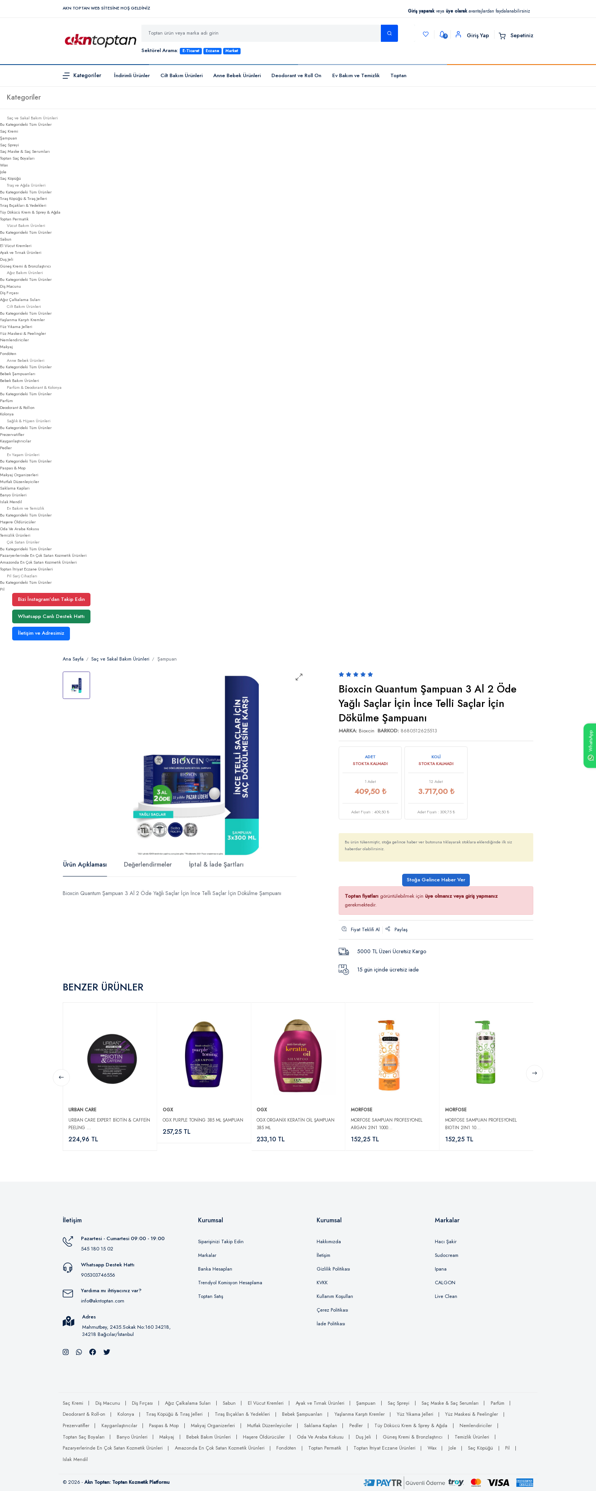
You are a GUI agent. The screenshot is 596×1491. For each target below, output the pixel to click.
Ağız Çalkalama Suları (20, 299)
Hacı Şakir (446, 1241)
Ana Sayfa (73, 659)
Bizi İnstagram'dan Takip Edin (51, 599)
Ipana (441, 1269)
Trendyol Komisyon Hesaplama (230, 1282)
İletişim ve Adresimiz (41, 633)
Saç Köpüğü (10, 178)
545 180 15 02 (97, 1248)
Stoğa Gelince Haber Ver (436, 879)
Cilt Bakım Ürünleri (181, 75)
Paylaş (396, 929)
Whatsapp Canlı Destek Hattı (51, 616)
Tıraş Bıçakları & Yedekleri (23, 205)
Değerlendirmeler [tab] (148, 864)
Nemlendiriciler (14, 340)
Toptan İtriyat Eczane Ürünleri (26, 569)
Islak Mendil (11, 502)
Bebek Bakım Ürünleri (19, 380)
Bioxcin (366, 730)
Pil (2, 589)
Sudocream (446, 1255)
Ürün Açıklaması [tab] (85, 864)
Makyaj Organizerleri (19, 475)
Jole (3, 172)
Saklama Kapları (15, 488)
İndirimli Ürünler (132, 75)
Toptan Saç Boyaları (17, 158)
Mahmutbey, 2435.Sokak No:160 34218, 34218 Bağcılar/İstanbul (126, 1330)
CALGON (445, 1282)
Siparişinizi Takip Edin (221, 1241)
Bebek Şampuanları (17, 374)
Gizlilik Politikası (333, 1269)
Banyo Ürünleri (13, 495)
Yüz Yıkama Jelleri (16, 326)
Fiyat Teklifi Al (361, 929)
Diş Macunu (10, 286)
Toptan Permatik (14, 219)
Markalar (207, 1255)
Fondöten (8, 353)
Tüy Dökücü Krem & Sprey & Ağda (30, 212)
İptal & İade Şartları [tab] (216, 864)
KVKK (322, 1282)
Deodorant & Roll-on (17, 407)
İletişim (323, 1255)
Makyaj (6, 347)
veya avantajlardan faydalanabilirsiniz (469, 11)
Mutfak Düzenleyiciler (19, 482)
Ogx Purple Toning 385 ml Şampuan (203, 1120)
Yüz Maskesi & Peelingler (23, 333)
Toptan (398, 75)
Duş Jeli (6, 259)
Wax (4, 165)
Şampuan (8, 138)
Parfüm (6, 401)
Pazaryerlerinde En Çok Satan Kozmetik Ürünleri (43, 555)
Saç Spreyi (9, 145)
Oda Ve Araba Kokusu (19, 529)
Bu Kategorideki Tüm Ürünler (26, 124)
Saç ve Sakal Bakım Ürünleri (120, 659)
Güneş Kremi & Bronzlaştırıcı (25, 266)
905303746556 (98, 1275)
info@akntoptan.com (102, 1300)
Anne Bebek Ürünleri (237, 75)
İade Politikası (331, 1323)
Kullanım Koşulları (335, 1296)
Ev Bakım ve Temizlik (356, 75)
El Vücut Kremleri (16, 245)
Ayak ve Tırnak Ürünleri (20, 252)
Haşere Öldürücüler (18, 522)
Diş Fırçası (9, 293)
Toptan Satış (210, 1296)
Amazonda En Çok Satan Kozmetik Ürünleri (38, 562)
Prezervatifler (12, 434)
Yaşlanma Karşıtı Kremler (22, 320)
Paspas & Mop (12, 468)
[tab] (76, 685)
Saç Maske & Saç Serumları (25, 151)
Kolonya (7, 414)
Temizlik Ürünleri (15, 535)
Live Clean (446, 1296)
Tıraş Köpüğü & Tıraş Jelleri (23, 198)
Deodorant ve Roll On (296, 75)
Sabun (5, 239)
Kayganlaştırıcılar (15, 441)
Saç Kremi (9, 131)
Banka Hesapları (215, 1269)
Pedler (6, 448)
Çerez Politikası (332, 1310)
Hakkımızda (329, 1241)
